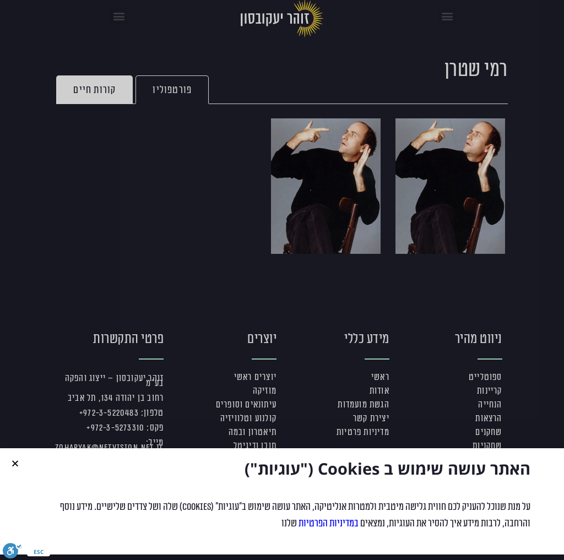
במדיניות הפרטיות (329, 526)
